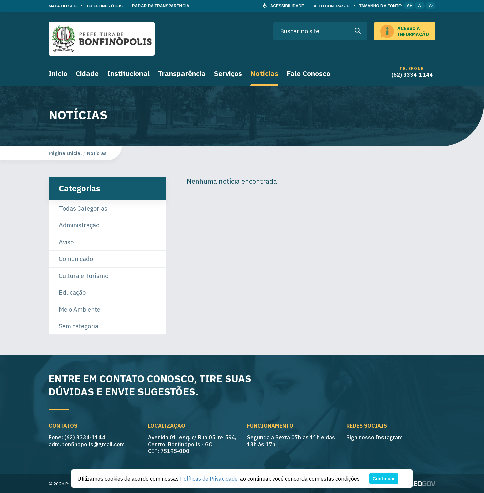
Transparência (182, 73)
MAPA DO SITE (63, 6)
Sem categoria (78, 326)
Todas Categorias (83, 208)
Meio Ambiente (79, 309)
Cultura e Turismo (83, 276)
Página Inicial (65, 153)
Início (58, 73)
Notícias (264, 73)
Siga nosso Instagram (374, 437)
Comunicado (76, 259)
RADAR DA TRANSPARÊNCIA (162, 6)
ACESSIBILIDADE (286, 6)
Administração (79, 225)
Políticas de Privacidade (209, 478)
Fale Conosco (308, 73)
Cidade (87, 73)
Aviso (66, 242)
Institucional (128, 73)
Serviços (228, 73)
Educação (72, 292)
